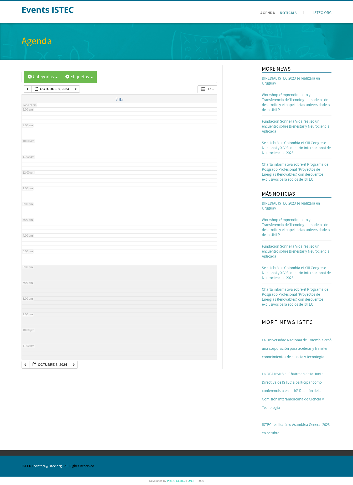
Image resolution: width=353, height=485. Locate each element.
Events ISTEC (48, 9)
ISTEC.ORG (322, 12)
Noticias (288, 13)
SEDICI (181, 480)
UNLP (192, 480)
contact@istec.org (48, 466)
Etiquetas (79, 77)
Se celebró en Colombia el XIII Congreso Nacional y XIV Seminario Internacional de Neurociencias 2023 (296, 147)
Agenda (267, 13)
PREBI (171, 480)
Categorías (43, 77)
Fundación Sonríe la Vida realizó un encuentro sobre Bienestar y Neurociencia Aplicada (296, 126)
